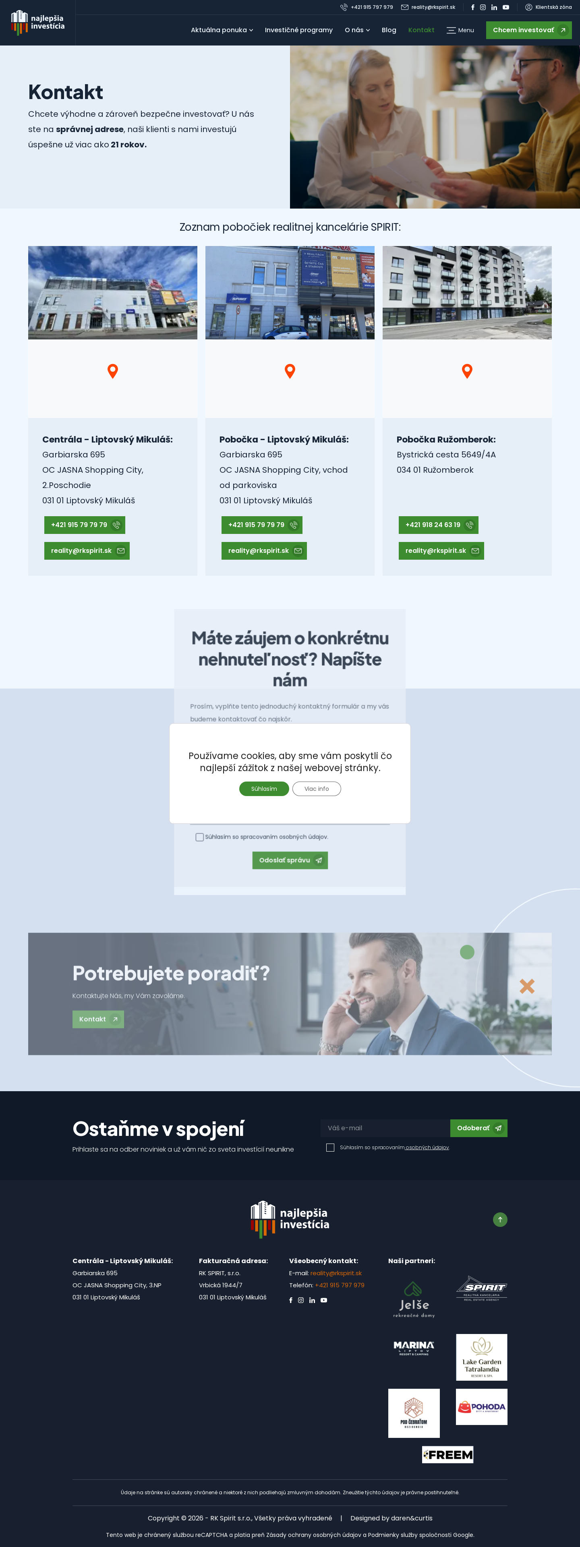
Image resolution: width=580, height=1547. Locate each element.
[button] (460, 30)
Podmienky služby (393, 1535)
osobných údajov (427, 1147)
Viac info (316, 789)
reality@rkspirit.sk (336, 1273)
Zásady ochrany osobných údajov (313, 1535)
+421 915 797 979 (340, 1285)
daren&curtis (412, 1518)
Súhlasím (264, 789)
